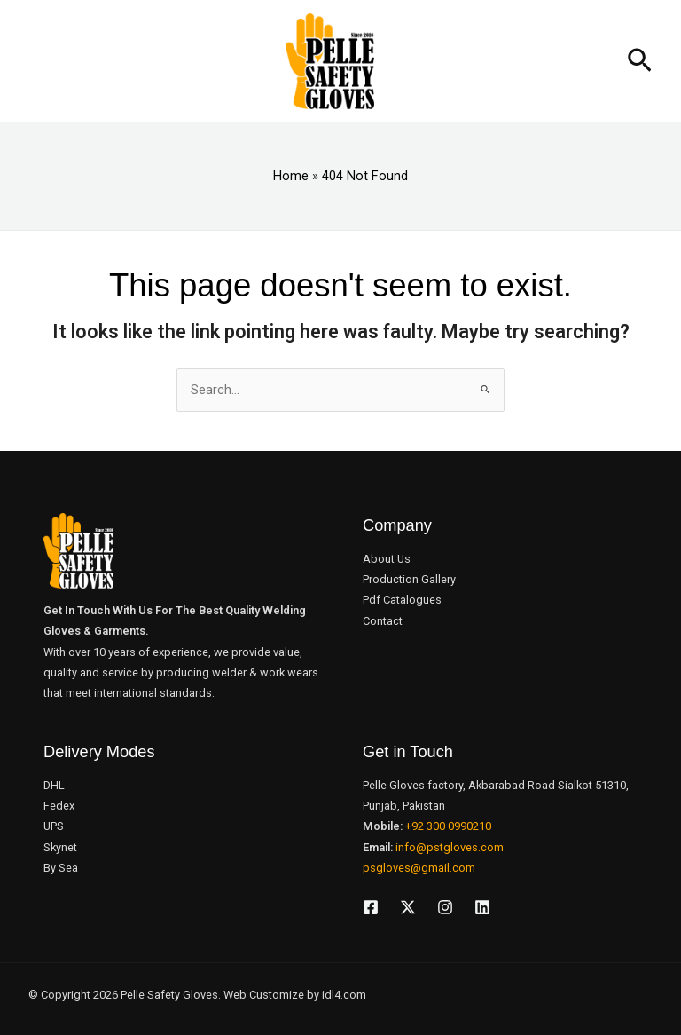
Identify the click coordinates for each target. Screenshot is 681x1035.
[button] (640, 61)
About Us (387, 558)
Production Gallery (409, 579)
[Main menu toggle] (29, 61)
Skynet (60, 847)
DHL (54, 785)
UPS (53, 826)
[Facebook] (371, 907)
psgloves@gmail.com (419, 867)
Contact (383, 621)
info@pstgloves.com (449, 847)
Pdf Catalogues (402, 599)
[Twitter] (408, 907)
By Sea (60, 867)
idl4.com (344, 994)
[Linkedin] (482, 907)
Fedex (58, 805)
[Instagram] (445, 907)
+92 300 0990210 (448, 826)
